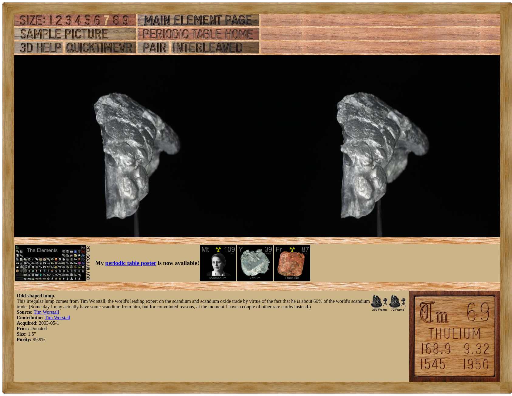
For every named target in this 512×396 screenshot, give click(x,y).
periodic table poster (130, 263)
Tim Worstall (46, 312)
